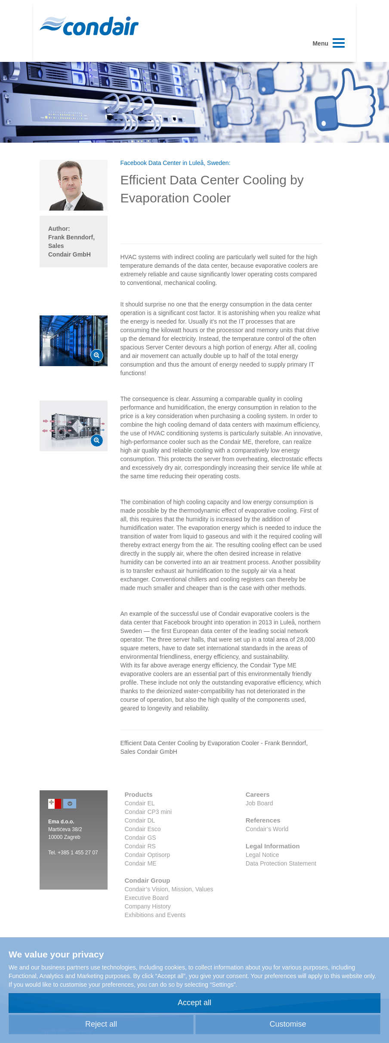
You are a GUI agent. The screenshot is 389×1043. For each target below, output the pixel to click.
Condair (89, 26)
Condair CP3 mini (148, 811)
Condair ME (141, 863)
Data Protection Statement (281, 863)
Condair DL (140, 820)
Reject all (101, 1024)
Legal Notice (262, 854)
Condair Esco (143, 829)
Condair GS (140, 837)
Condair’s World (267, 829)
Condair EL (140, 803)
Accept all (194, 1002)
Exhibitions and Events (155, 914)
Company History (148, 906)
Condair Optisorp (147, 854)
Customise (287, 1024)
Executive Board (147, 897)
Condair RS (140, 846)
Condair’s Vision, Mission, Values (169, 889)
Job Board (259, 803)
